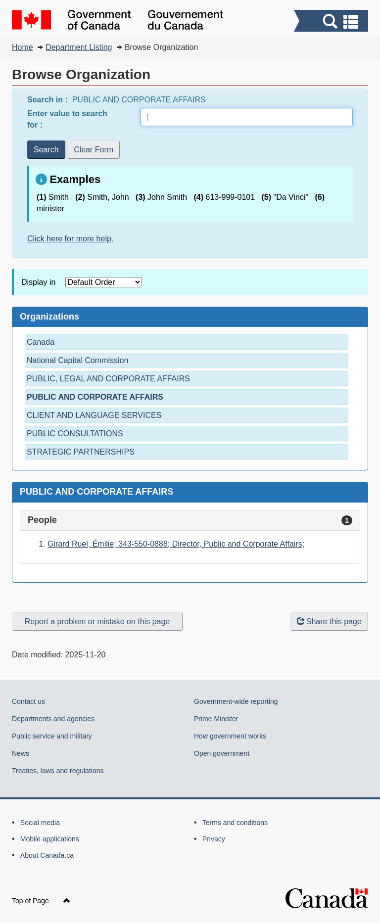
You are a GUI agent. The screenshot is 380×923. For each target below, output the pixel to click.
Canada (40, 342)
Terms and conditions (235, 823)
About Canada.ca (47, 855)
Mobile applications (49, 839)
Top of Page (41, 901)
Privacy (213, 839)
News (20, 753)
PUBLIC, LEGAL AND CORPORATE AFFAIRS (108, 378)
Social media (40, 823)
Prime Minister (216, 719)
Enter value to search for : (67, 119)
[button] (332, 22)
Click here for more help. (70, 238)
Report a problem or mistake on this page (97, 621)
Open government (221, 753)
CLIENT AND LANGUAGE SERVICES (94, 415)
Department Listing (79, 47)
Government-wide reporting (236, 701)
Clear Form (93, 149)
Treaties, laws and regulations (57, 771)
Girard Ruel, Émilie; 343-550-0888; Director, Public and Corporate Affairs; (176, 544)
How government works (230, 736)
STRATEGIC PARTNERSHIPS (81, 452)
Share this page (329, 621)
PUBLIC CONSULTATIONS (75, 433)
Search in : (48, 99)
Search (46, 149)
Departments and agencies (53, 719)
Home (22, 47)
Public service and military (52, 736)
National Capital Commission (77, 360)
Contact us (28, 701)
